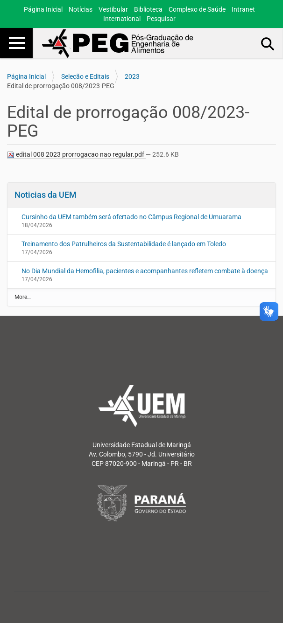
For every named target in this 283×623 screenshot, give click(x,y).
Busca (268, 43)
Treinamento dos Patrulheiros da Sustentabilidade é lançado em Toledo (123, 244)
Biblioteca (148, 9)
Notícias (80, 9)
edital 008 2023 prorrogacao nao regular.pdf (76, 155)
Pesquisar (161, 18)
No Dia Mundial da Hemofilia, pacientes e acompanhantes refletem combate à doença (144, 271)
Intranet (243, 9)
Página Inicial (43, 9)
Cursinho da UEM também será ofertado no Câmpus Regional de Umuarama (131, 217)
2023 (132, 76)
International (122, 18)
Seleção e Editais (85, 76)
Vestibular (113, 9)
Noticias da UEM (45, 195)
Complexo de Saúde (197, 9)
